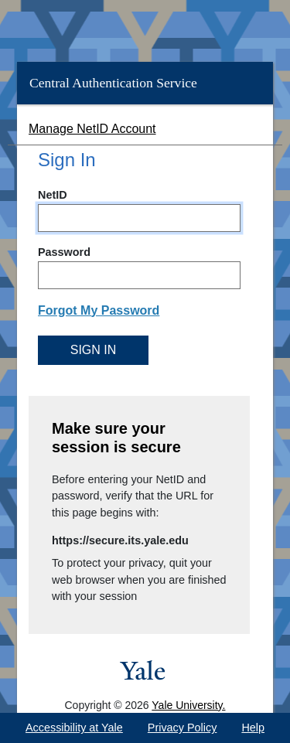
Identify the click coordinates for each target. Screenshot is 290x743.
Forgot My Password (98, 310)
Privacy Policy (182, 727)
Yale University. (188, 705)
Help (252, 727)
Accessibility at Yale (74, 727)
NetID (52, 195)
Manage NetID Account (92, 128)
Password (64, 252)
